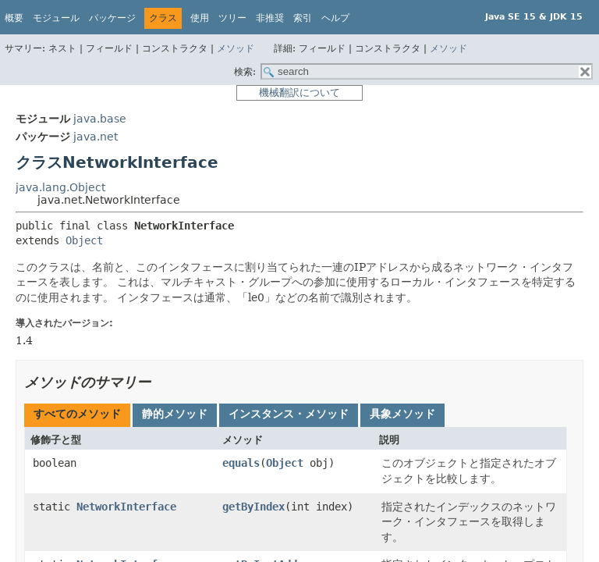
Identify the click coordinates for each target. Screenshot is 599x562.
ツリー (232, 17)
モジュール (56, 17)
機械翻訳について (299, 92)
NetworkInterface (126, 506)
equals (241, 463)
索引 (302, 17)
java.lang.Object (60, 187)
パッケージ (112, 17)
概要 (14, 17)
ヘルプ (335, 17)
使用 (199, 17)
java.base (99, 118)
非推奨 (270, 17)
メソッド (235, 48)
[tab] (77, 415)
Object (84, 240)
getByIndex (253, 506)
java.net (95, 136)
